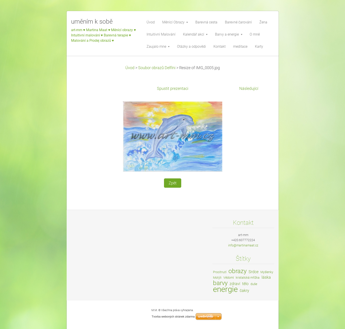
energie (225, 289)
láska (266, 277)
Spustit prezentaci (172, 88)
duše (254, 284)
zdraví (235, 283)
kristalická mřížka (248, 277)
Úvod (129, 68)
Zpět (173, 183)
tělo (245, 283)
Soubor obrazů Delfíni (156, 68)
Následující (248, 88)
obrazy (237, 271)
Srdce (253, 271)
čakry (244, 290)
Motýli (217, 277)
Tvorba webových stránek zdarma (173, 316)
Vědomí (228, 277)
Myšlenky (266, 272)
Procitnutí (219, 272)
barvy (220, 283)
